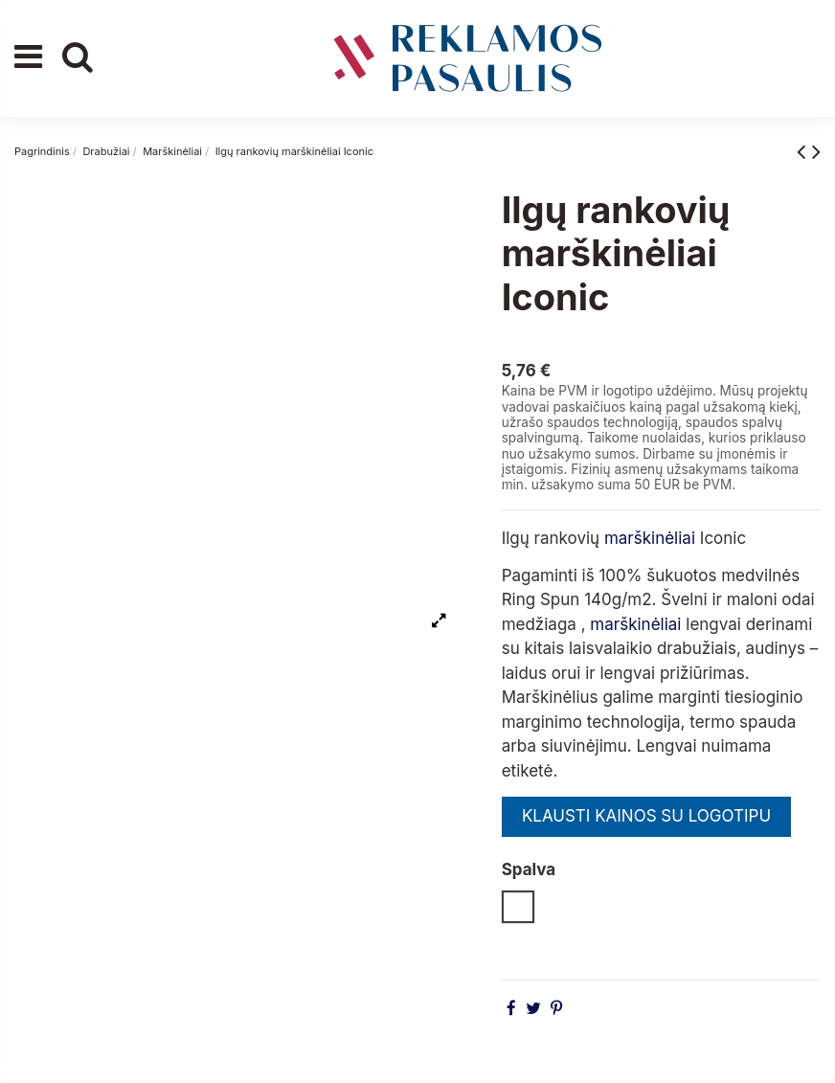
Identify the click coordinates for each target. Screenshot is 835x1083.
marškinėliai (649, 538)
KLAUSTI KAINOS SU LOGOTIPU (646, 815)
